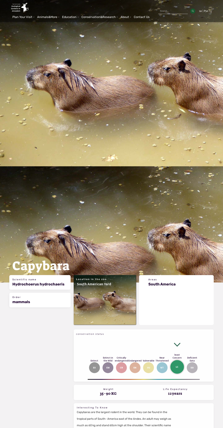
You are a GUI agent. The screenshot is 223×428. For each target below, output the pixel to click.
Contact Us (142, 17)
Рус (206, 10)
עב (200, 10)
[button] (23, 17)
